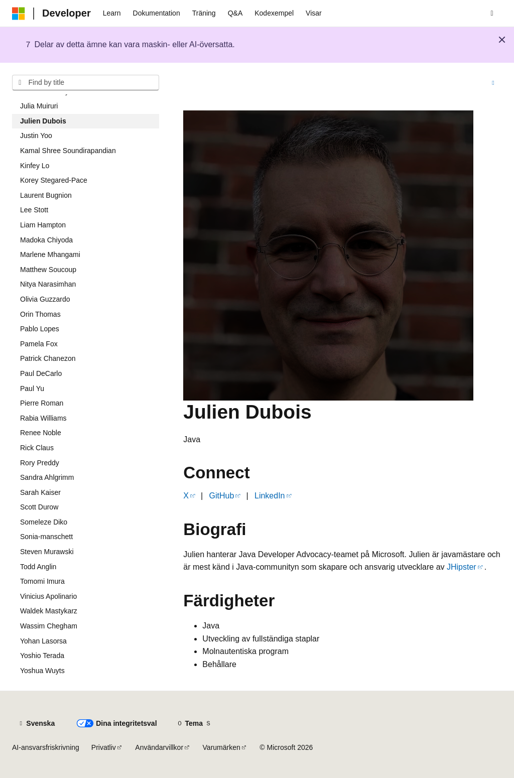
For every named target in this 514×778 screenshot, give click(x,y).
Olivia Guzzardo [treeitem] (45, 299)
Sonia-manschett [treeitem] (46, 537)
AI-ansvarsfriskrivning (45, 747)
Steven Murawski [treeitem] (47, 552)
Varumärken (221, 747)
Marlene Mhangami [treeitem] (50, 254)
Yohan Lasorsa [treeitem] (43, 641)
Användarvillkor (159, 747)
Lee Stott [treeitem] (34, 210)
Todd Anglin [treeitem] (38, 567)
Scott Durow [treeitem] (39, 507)
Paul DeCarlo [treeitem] (41, 373)
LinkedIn (269, 495)
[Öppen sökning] (492, 14)
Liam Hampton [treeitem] (43, 225)
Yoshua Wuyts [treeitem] (42, 671)
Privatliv (103, 747)
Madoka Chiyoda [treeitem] (46, 240)
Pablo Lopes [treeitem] (39, 329)
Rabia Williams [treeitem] (43, 418)
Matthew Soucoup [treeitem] (48, 270)
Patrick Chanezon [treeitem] (48, 358)
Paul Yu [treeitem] (32, 388)
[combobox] (85, 83)
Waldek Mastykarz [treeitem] (48, 611)
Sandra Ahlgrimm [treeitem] (47, 477)
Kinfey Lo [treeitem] (34, 166)
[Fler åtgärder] (493, 83)
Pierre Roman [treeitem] (41, 403)
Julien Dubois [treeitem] (43, 121)
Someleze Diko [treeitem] (43, 522)
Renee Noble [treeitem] (40, 433)
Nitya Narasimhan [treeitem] (48, 284)
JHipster (461, 567)
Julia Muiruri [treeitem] (39, 106)
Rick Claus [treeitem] (37, 448)
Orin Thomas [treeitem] (40, 314)
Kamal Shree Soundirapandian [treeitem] (68, 151)
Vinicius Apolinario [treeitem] (48, 596)
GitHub (221, 495)
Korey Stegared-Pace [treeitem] (53, 180)
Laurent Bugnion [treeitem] (46, 195)
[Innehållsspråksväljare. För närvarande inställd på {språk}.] (36, 723)
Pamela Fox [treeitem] (39, 344)
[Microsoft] (18, 13)
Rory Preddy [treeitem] (39, 463)
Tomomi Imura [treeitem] (42, 581)
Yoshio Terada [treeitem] (42, 656)
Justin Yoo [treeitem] (36, 136)
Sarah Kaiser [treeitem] (40, 492)
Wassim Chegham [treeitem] (48, 626)
